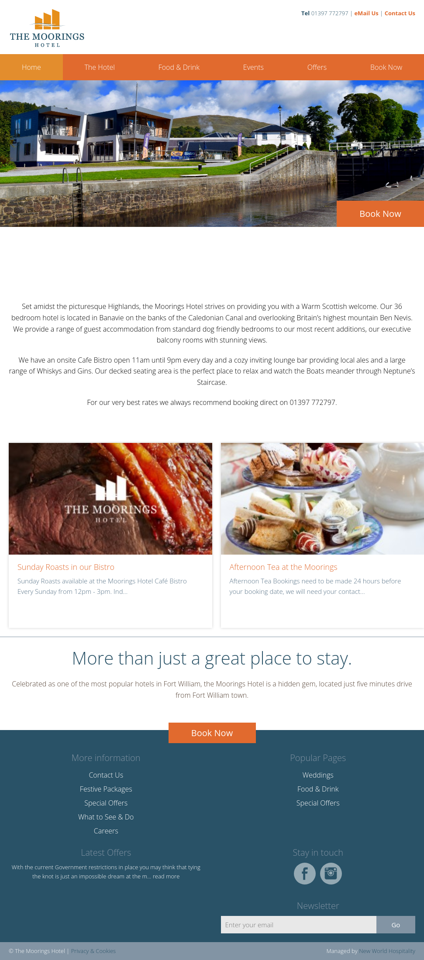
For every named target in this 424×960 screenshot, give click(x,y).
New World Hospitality (387, 951)
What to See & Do (106, 817)
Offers (317, 67)
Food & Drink (179, 67)
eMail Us (366, 13)
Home (31, 67)
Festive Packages (106, 789)
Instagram (331, 874)
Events (253, 67)
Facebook (305, 874)
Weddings (318, 775)
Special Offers (106, 803)
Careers (106, 831)
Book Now (386, 67)
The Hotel (99, 67)
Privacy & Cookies (93, 951)
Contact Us (400, 13)
